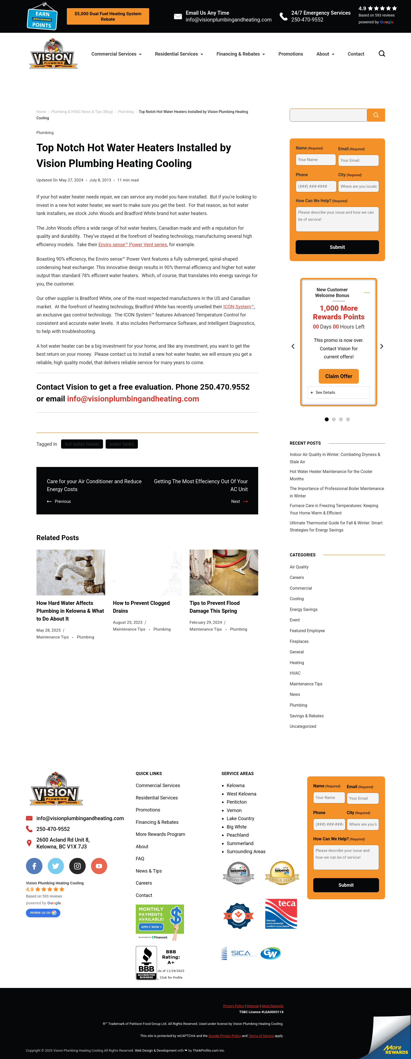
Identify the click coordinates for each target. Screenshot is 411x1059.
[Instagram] (77, 866)
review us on (43, 912)
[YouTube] (99, 866)
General (297, 651)
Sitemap (253, 1006)
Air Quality (299, 567)
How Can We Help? (321, 201)
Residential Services (179, 54)
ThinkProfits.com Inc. (209, 1050)
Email (351, 149)
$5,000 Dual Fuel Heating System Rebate (107, 16)
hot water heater (82, 444)
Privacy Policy (233, 1006)
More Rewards (272, 1006)
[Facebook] (34, 866)
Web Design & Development (156, 1050)
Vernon (234, 810)
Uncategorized (303, 726)
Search (376, 115)
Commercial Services (116, 54)
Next (235, 501)
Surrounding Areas (246, 851)
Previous (63, 501)
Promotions (290, 54)
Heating (297, 662)
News (295, 694)
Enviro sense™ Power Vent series (132, 244)
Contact (356, 54)
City (350, 175)
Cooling (297, 598)
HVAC (295, 673)
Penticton (237, 802)
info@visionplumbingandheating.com (229, 20)
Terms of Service (261, 1036)
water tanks (122, 444)
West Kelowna (241, 794)
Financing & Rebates (241, 54)
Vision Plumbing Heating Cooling (55, 883)
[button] (293, 346)
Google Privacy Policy (224, 1036)
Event (295, 619)
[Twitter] (56, 866)
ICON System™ (238, 306)
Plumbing (45, 132)
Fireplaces (299, 641)
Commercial (301, 588)
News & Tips (149, 871)
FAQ (140, 858)
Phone (302, 174)
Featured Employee (307, 630)
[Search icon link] (380, 54)
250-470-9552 (307, 20)
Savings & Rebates (307, 715)
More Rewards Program (160, 834)
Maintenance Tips (53, 637)
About (325, 54)
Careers (297, 577)
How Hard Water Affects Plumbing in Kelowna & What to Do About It (70, 611)
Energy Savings (303, 609)
